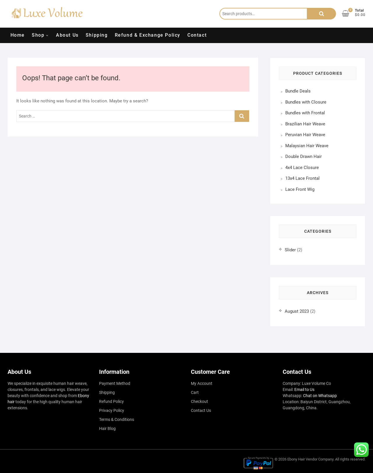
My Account (201, 383)
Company (325, 459)
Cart (195, 392)
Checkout (199, 401)
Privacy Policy (111, 410)
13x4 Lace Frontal (302, 178)
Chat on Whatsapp (320, 395)
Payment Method (114, 383)
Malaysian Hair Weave (306, 145)
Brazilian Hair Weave (305, 124)
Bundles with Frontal (305, 112)
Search (321, 13)
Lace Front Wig (299, 189)
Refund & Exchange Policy (147, 35)
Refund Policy (111, 401)
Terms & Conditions (116, 419)
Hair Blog (107, 428)
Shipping (97, 35)
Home (17, 35)
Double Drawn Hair (303, 156)
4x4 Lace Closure (302, 167)
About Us (67, 35)
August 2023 (297, 311)
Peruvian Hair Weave (305, 134)
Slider (290, 249)
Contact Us (201, 410)
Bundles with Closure (305, 102)
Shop (38, 35)
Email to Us (304, 389)
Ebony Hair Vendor (302, 459)
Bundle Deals (298, 91)
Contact (197, 35)
